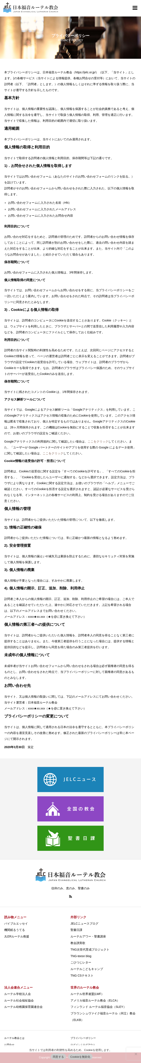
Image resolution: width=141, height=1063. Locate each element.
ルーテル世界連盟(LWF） (87, 994)
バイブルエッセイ (16, 923)
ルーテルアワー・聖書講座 (88, 936)
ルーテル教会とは (14, 1038)
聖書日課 (76, 930)
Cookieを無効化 (80, 1056)
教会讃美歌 (77, 943)
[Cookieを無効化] (136, 1054)
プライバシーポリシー (83, 1038)
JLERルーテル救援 (16, 936)
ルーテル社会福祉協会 (19, 1000)
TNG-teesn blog (80, 956)
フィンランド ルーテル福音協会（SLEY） (98, 1006)
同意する (58, 1056)
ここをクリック (98, 441)
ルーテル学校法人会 (17, 994)
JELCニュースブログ (84, 923)
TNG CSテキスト (82, 975)
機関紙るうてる (14, 930)
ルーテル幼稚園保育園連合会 (23, 1006)
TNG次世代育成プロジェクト (89, 949)
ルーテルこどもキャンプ (86, 969)
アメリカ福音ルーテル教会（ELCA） (95, 1000)
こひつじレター (80, 962)
